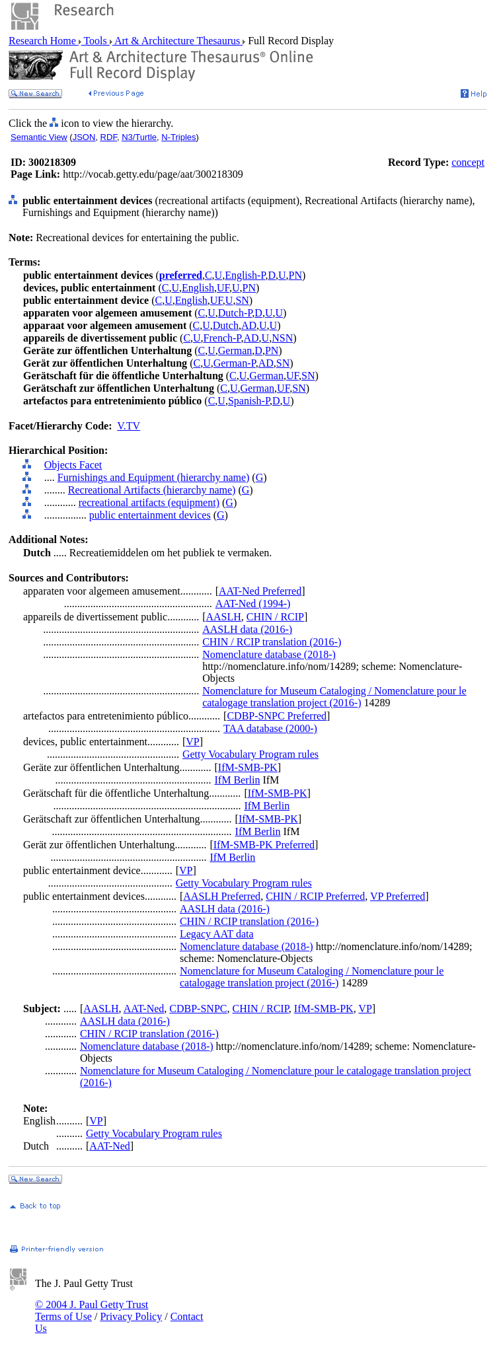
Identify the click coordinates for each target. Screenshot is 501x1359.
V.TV (128, 425)
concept (467, 162)
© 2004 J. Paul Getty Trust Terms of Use (91, 1310)
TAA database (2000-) (270, 728)
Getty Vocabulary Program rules (250, 754)
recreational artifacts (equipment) (149, 502)
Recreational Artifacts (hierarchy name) (152, 490)
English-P (245, 275)
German (235, 350)
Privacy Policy (131, 1316)
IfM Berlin (237, 780)
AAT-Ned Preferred (260, 591)
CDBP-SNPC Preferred (277, 715)
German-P (234, 363)
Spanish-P (249, 400)
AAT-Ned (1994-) (253, 603)
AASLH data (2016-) (247, 629)
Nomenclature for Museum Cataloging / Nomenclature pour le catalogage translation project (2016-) (334, 696)
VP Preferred (397, 896)
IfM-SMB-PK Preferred (264, 844)
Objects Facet (73, 464)
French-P (222, 338)
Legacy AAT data (217, 933)
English (198, 287)
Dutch (226, 325)
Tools (95, 40)
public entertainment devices (150, 515)
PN (295, 275)
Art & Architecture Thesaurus (177, 40)
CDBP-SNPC (198, 1008)
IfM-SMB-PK (248, 767)
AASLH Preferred (221, 896)
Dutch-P (235, 312)
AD (248, 325)
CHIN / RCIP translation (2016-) (271, 641)
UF (223, 287)
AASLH (223, 616)
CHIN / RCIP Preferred (315, 896)
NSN (282, 338)
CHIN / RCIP (275, 616)
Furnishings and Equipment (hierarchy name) (154, 477)
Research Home (44, 40)
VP (192, 741)
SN (242, 300)
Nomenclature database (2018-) (269, 654)
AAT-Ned (144, 1008)
